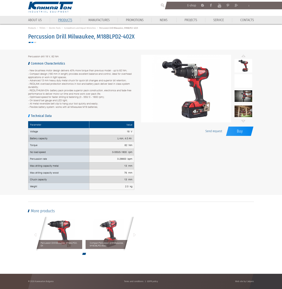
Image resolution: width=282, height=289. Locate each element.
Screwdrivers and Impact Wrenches (80, 28)
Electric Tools (55, 28)
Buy (240, 131)
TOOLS (42, 28)
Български (252, 5)
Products (32, 28)
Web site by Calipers (244, 281)
